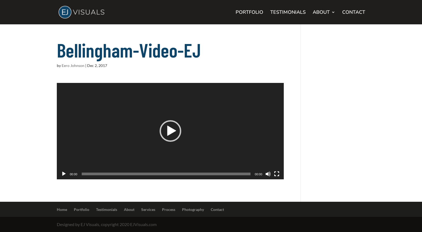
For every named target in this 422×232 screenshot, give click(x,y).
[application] (170, 131)
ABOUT (321, 12)
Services (148, 209)
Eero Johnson (73, 65)
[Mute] (268, 174)
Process (168, 209)
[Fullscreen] (276, 174)
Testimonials (106, 209)
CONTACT (353, 12)
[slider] (166, 174)
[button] (170, 131)
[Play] (64, 174)
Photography (193, 209)
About (129, 209)
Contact (217, 209)
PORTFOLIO (249, 12)
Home (62, 209)
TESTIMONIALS (288, 12)
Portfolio (81, 209)
